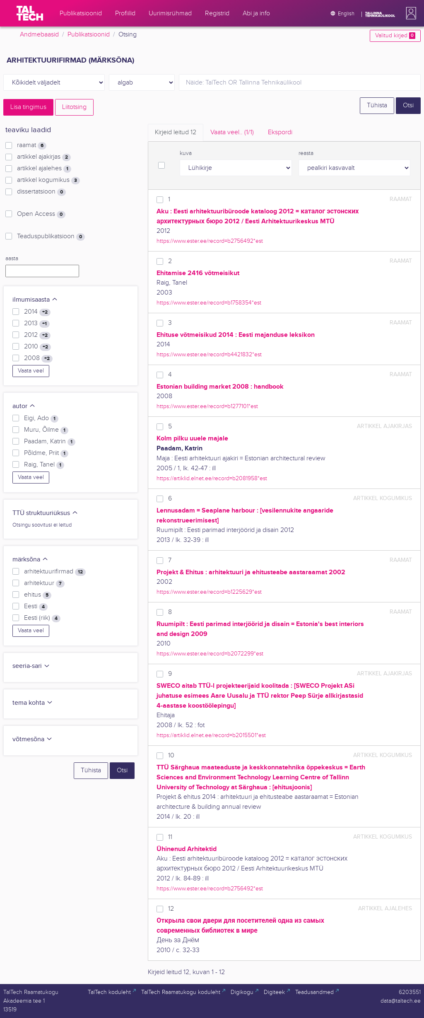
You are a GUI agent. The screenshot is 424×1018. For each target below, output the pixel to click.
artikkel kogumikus (48, 180)
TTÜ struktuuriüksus (45, 513)
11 (170, 837)
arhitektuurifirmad (55, 572)
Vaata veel (31, 371)
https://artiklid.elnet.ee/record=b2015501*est (211, 735)
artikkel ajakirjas (44, 157)
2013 (37, 323)
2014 (37, 312)
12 (171, 909)
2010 (37, 347)
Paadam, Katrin (49, 442)
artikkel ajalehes (44, 168)
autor (24, 406)
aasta (11, 258)
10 (171, 755)
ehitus (37, 595)
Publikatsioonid (88, 35)
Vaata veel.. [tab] (232, 132)
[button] (409, 13)
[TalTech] (30, 13)
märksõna (30, 559)
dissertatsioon (41, 192)
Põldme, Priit (46, 453)
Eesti (36, 606)
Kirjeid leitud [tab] (175, 132)
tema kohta (32, 703)
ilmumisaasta (35, 300)
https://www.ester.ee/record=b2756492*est (210, 240)
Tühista (377, 105)
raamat (31, 145)
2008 (38, 358)
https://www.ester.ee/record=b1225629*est (209, 591)
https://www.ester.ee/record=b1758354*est (209, 302)
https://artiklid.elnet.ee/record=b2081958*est (212, 478)
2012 (37, 335)
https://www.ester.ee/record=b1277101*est (207, 406)
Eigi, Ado (41, 418)
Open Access (41, 214)
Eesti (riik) (42, 618)
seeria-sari (31, 666)
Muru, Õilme (46, 430)
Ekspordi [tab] (280, 132)
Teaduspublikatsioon (51, 236)
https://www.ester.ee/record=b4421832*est (209, 354)
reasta (306, 153)
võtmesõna (32, 739)
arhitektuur (44, 583)
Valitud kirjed (395, 35)
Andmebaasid (39, 35)
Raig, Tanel (44, 465)
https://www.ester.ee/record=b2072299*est (210, 653)
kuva (186, 153)
